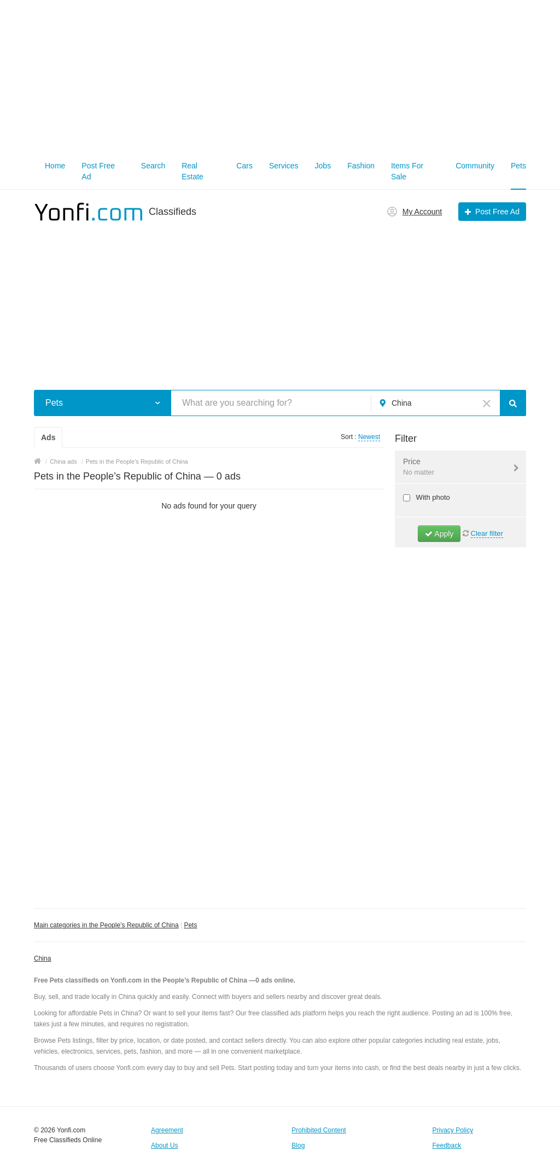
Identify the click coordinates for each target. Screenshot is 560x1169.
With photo (432, 497)
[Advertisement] (280, 76)
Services (284, 165)
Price (453, 467)
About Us (164, 1145)
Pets (518, 165)
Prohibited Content (318, 1130)
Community (475, 165)
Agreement (167, 1130)
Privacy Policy (453, 1130)
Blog (298, 1145)
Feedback (447, 1145)
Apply (439, 533)
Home (55, 165)
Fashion (361, 165)
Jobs (323, 165)
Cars (244, 165)
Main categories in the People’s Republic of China (106, 925)
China (42, 958)
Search (153, 165)
